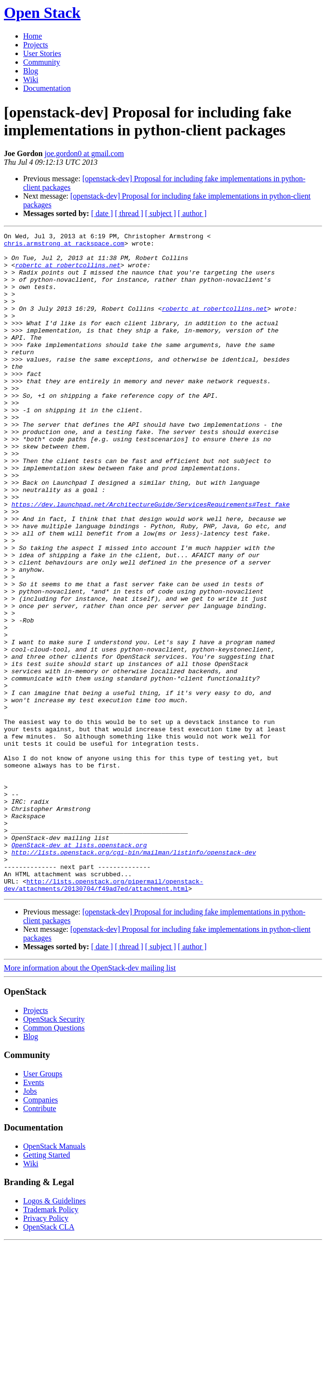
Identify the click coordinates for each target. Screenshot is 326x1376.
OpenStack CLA (48, 1359)
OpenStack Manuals (54, 1278)
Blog (30, 71)
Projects (35, 45)
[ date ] (102, 213)
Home (32, 36)
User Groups (42, 1206)
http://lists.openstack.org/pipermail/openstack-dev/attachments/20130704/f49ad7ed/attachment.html (103, 1016)
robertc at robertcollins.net (67, 272)
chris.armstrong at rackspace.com (64, 246)
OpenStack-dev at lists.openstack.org (79, 968)
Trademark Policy (51, 1341)
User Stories (42, 53)
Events (33, 1214)
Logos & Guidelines (54, 1333)
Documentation (47, 88)
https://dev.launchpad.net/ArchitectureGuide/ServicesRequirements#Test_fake (151, 559)
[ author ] (192, 213)
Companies (40, 1232)
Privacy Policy (45, 1350)
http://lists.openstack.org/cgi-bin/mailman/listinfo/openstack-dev (134, 976)
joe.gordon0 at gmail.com (83, 153)
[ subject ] (160, 213)
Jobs (30, 1223)
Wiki (30, 79)
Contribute (39, 1240)
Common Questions (54, 1160)
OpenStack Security (54, 1151)
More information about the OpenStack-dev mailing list (90, 1100)
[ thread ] (129, 213)
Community (41, 62)
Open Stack (42, 12)
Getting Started (46, 1287)
